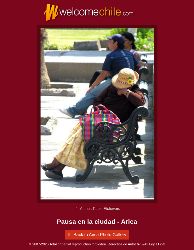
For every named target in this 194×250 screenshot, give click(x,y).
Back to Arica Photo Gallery (96, 234)
